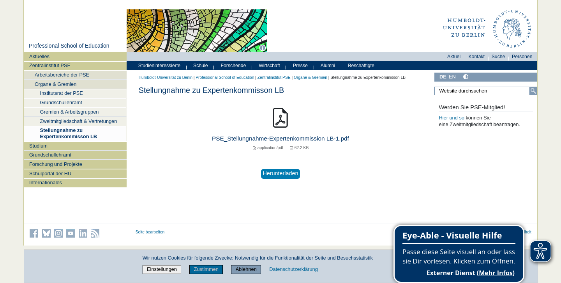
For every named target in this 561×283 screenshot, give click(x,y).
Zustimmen (206, 269)
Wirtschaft (269, 65)
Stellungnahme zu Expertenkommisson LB (68, 133)
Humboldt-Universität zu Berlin (165, 77)
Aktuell (454, 56)
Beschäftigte (361, 65)
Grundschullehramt (61, 102)
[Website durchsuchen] (485, 91)
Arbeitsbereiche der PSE (62, 75)
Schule (200, 65)
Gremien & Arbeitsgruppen (69, 112)
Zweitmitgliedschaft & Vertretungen (78, 121)
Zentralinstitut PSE (50, 65)
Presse (300, 65)
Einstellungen (162, 269)
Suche (498, 56)
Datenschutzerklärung (293, 269)
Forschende (233, 65)
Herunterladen (280, 173)
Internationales (45, 182)
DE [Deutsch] (442, 77)
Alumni (328, 65)
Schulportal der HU (50, 173)
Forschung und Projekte (55, 164)
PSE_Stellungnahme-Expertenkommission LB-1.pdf (280, 138)
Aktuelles (39, 56)
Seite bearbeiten (150, 232)
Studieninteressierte (159, 65)
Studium (38, 146)
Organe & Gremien (55, 84)
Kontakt (476, 56)
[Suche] (533, 91)
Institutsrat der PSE (61, 93)
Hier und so (451, 118)
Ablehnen (246, 269)
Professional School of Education (69, 46)
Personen (522, 56)
